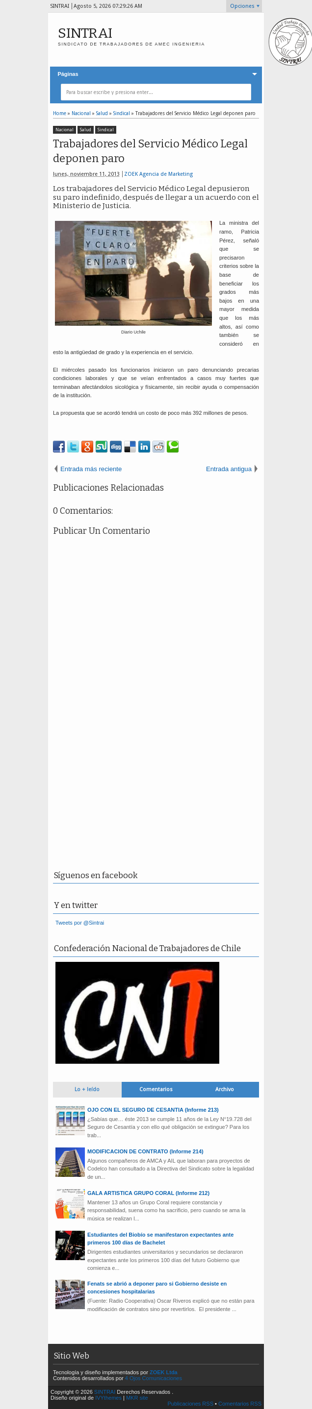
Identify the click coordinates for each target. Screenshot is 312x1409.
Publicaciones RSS (190, 1404)
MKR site (137, 1398)
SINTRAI (85, 33)
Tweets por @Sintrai (79, 923)
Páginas (67, 74)
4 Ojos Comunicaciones (153, 1378)
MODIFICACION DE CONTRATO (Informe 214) (145, 1151)
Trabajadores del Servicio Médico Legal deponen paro (150, 151)
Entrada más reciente (91, 469)
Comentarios (156, 1089)
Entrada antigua (229, 469)
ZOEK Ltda (164, 1372)
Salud (85, 129)
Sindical (106, 129)
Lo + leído (87, 1089)
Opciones (242, 6)
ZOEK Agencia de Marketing (158, 174)
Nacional (64, 129)
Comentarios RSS (239, 1404)
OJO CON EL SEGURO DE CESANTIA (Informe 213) (153, 1110)
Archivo (224, 1089)
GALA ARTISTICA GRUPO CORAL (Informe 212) (148, 1193)
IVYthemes (108, 1398)
